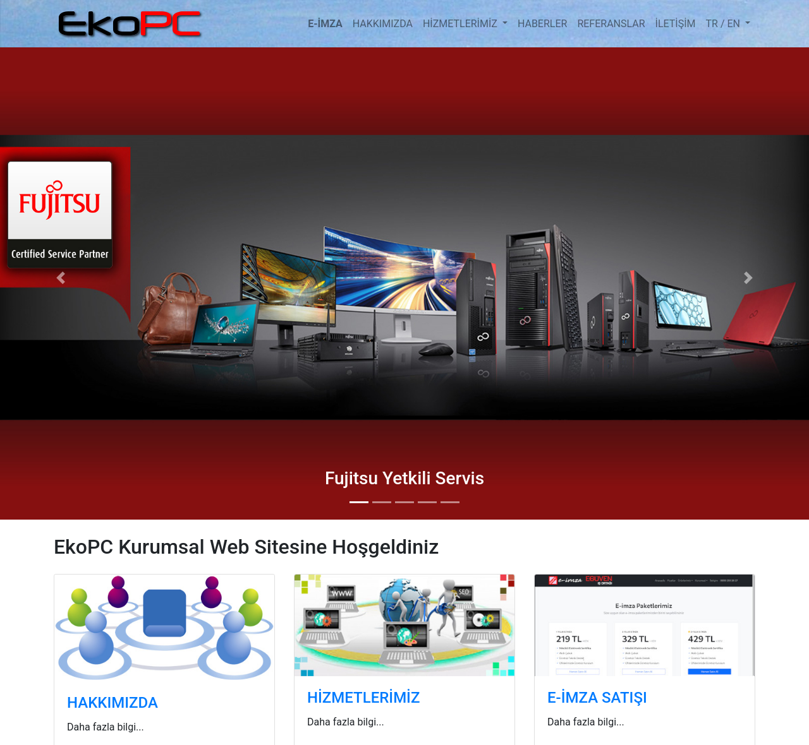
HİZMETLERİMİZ (461, 24)
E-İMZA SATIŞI (597, 697)
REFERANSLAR (611, 24)
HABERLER (542, 24)
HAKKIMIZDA (383, 24)
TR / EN (724, 24)
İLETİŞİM (675, 24)
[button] (60, 277)
